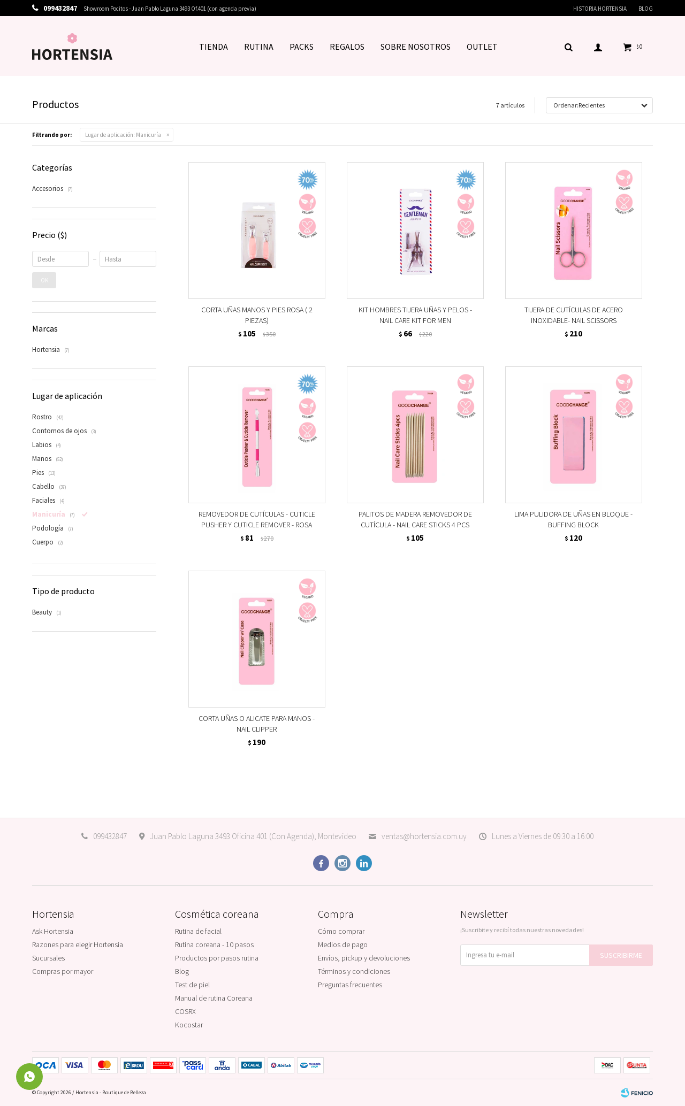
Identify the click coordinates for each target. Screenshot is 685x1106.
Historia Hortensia (600, 8)
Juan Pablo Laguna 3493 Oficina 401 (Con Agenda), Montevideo (253, 836)
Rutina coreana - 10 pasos (214, 944)
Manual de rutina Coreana (214, 998)
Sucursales (48, 958)
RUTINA (258, 46)
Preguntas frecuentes (350, 984)
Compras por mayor (62, 971)
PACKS (302, 46)
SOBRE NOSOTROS (415, 46)
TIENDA (213, 46)
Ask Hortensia (52, 931)
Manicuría (123, 135)
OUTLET (482, 46)
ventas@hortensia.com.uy (424, 836)
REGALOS (347, 46)
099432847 (110, 836)
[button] (568, 46)
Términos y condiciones (354, 971)
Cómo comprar (341, 931)
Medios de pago (343, 944)
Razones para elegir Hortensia (77, 944)
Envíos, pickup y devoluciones (364, 958)
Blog (645, 8)
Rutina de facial (198, 931)
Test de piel (192, 984)
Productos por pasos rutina (216, 958)
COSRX (185, 1011)
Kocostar (189, 1025)
